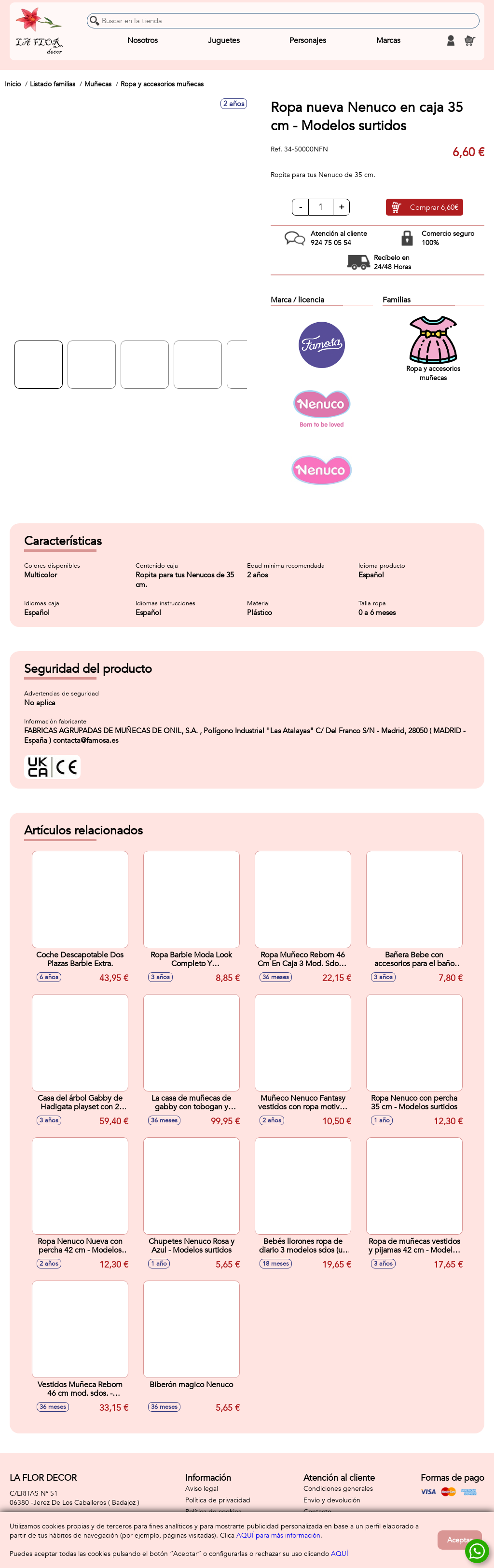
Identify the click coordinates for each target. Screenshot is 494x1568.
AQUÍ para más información (278, 1535)
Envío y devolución (331, 1500)
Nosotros (142, 40)
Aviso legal (201, 1488)
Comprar (434, 207)
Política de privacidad (217, 1500)
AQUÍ (339, 1553)
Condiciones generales (338, 1488)
